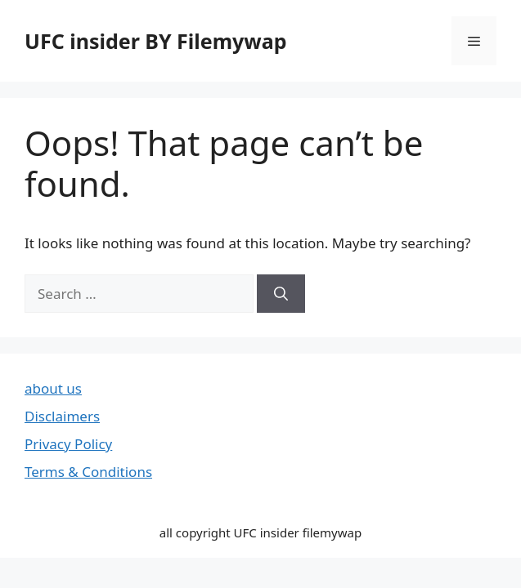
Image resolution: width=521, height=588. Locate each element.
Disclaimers (62, 416)
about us (53, 388)
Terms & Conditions (88, 471)
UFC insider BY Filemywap (156, 41)
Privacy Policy (68, 443)
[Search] (281, 294)
